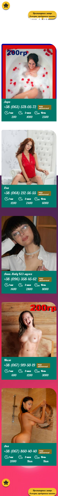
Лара (7, 102)
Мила (7, 360)
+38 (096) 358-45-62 (28, 279)
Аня (6, 446)
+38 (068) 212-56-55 (27, 193)
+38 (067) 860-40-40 (28, 451)
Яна (6, 188)
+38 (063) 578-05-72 (27, 107)
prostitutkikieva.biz (20, 36)
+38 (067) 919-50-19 (27, 365)
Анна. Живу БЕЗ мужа (18, 274)
